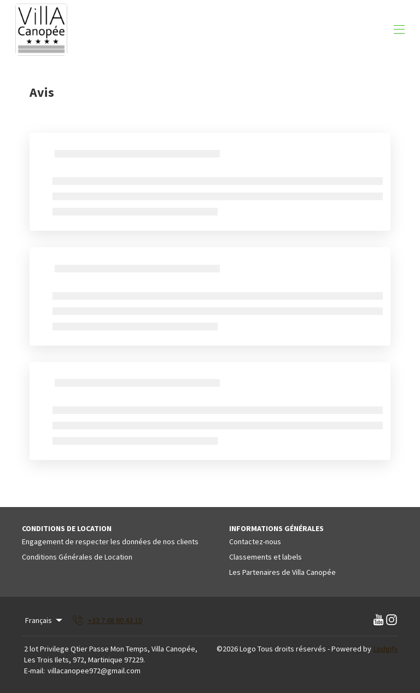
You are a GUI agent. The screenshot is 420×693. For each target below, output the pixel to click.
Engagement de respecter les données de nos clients (110, 541)
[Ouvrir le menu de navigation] (399, 29)
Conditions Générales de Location (77, 557)
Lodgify (386, 649)
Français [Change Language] (44, 620)
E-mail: (34, 670)
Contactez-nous (255, 541)
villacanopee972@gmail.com (94, 670)
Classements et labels (265, 557)
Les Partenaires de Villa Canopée (282, 572)
